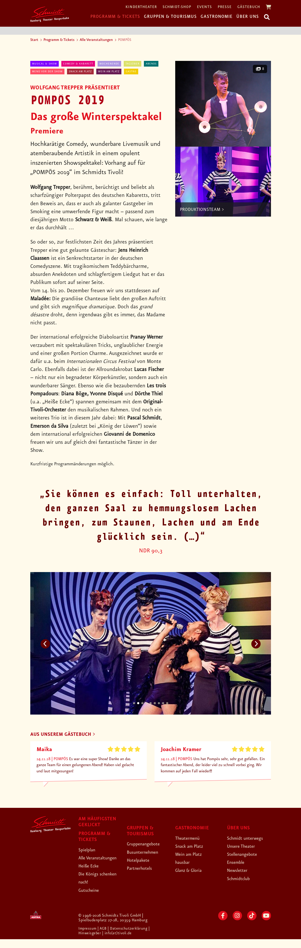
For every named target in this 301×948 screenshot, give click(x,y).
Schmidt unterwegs (248, 839)
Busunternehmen (146, 853)
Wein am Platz (109, 71)
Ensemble (237, 863)
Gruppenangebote (147, 845)
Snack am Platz (80, 71)
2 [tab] (138, 703)
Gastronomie (216, 16)
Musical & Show (44, 63)
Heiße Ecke (91, 875)
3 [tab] (142, 703)
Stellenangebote (245, 855)
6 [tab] (155, 703)
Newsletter (239, 871)
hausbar (184, 863)
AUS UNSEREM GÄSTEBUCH (65, 735)
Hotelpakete (141, 861)
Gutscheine (91, 899)
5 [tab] (151, 703)
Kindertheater (141, 7)
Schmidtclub (241, 879)
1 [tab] (134, 703)
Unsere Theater (244, 847)
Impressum (88, 937)
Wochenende (109, 63)
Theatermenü (190, 839)
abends (151, 63)
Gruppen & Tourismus (170, 16)
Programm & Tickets (115, 16)
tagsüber (133, 63)
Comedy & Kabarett (78, 63)
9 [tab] (167, 703)
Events (204, 7)
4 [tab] (146, 703)
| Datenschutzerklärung (129, 937)
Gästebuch (248, 7)
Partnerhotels (142, 869)
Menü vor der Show (47, 71)
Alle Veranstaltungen (96, 40)
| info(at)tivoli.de (119, 942)
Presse (225, 7)
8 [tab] (163, 703)
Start (34, 40)
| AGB (104, 937)
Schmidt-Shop (177, 7)
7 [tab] (159, 703)
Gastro (131, 71)
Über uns (247, 16)
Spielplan (88, 850)
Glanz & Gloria (191, 871)
